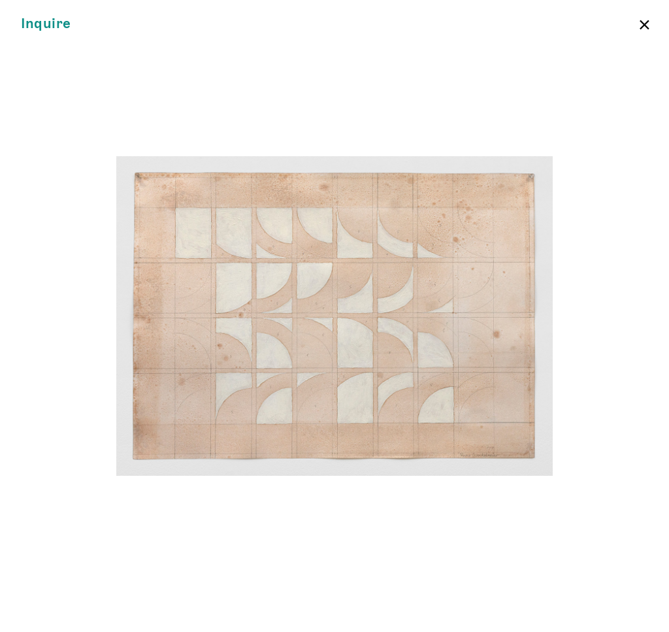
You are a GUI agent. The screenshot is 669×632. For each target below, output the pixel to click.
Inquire (46, 24)
